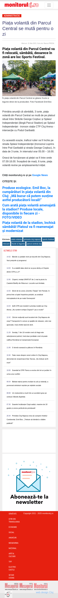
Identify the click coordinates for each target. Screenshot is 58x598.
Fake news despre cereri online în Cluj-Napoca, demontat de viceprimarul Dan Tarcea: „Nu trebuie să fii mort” (27, 359)
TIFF (10, 562)
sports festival (48, 239)
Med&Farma (13, 543)
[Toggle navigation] (49, 5)
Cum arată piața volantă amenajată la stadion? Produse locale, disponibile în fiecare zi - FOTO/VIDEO (28, 211)
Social (11, 532)
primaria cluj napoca (32, 239)
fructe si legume (18, 244)
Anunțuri (13, 538)
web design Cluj (44, 592)
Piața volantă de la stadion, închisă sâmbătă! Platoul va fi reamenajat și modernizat (28, 227)
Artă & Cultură (12, 555)
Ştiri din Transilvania (14, 520)
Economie (13, 527)
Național (12, 548)
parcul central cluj (34, 244)
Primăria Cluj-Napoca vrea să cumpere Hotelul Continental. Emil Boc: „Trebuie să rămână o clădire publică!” (27, 419)
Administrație (12, 15)
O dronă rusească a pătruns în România (27, 347)
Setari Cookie (11, 576)
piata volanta (16, 239)
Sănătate (13, 514)
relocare (6, 244)
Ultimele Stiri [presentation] (10, 250)
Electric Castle (12, 568)
